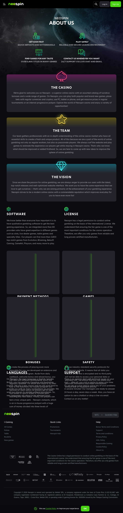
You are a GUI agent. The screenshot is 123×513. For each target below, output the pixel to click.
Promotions (54, 427)
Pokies (6, 430)
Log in (104, 4)
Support (99, 430)
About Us (100, 450)
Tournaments (55, 430)
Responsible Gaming (104, 443)
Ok (85, 508)
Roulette (7, 437)
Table (6, 433)
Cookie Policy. (51, 508)
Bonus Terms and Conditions (107, 427)
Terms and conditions (104, 433)
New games (9, 440)
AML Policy (100, 440)
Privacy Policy (101, 437)
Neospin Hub (55, 433)
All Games (8, 427)
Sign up (115, 4)
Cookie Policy (101, 447)
